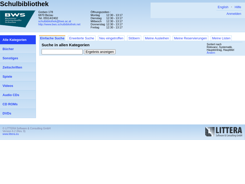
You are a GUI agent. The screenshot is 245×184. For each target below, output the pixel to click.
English (223, 7)
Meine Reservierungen (190, 38)
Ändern (211, 52)
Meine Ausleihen (157, 38)
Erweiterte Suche (81, 38)
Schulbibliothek (24, 3)
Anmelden (233, 14)
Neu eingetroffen (111, 38)
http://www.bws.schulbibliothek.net (59, 24)
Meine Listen (221, 38)
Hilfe (238, 7)
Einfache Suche (52, 38)
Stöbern (134, 38)
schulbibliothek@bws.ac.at (54, 21)
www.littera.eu (11, 134)
